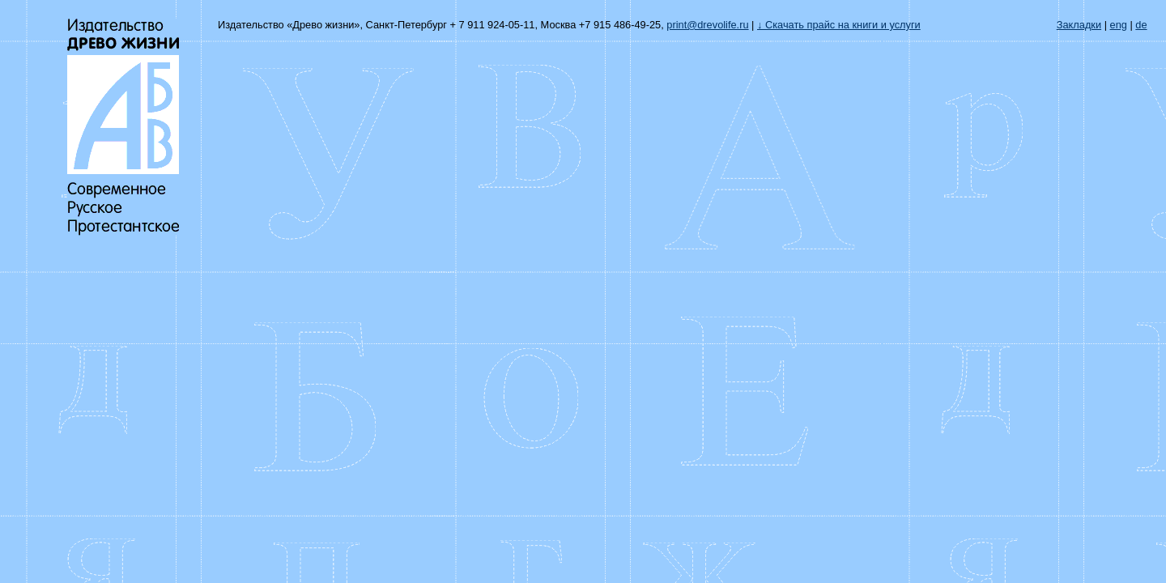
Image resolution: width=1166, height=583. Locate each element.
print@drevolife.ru (707, 25)
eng (1118, 25)
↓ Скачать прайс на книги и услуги (839, 25)
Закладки (1079, 25)
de (1141, 25)
